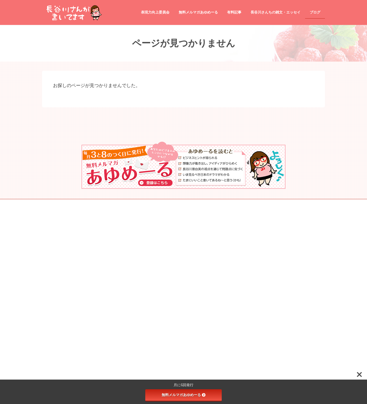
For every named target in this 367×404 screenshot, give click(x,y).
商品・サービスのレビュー (163, 287)
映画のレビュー (155, 296)
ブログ (146, 261)
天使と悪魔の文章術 (159, 322)
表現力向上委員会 (154, 313)
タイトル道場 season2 (160, 331)
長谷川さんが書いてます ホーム (164, 226)
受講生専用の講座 (157, 340)
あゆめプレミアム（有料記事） (163, 252)
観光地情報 (152, 305)
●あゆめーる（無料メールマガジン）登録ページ (175, 235)
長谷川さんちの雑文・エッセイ (163, 244)
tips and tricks (154, 270)
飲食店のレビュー (157, 278)
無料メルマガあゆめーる (183, 395)
